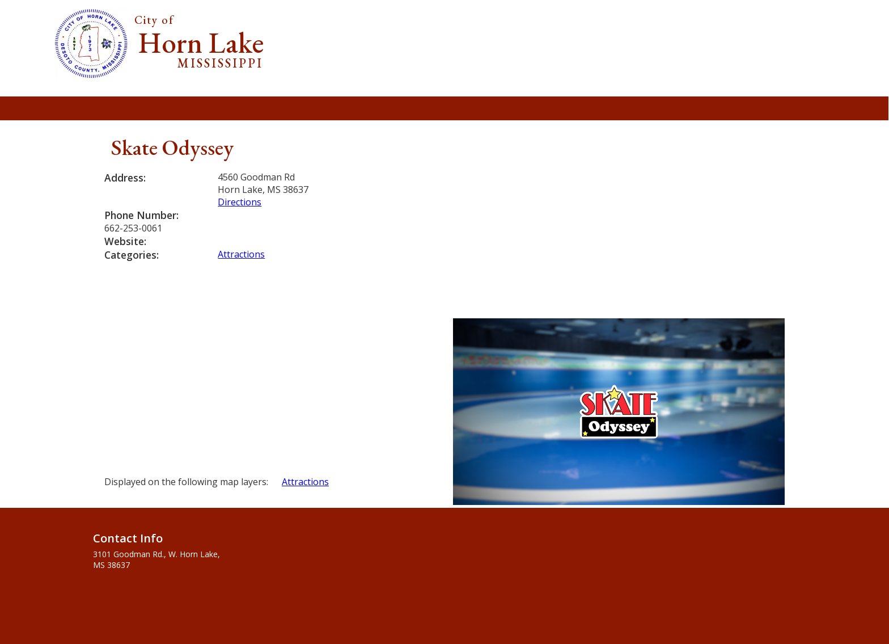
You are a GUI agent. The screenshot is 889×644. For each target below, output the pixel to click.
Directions (239, 202)
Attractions (241, 254)
